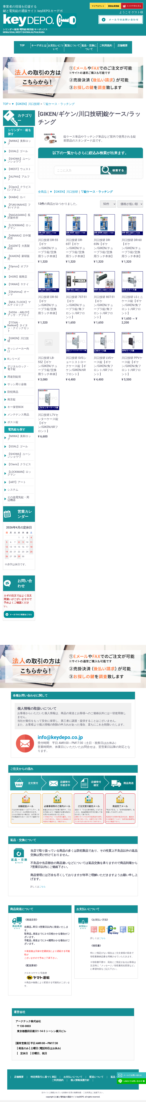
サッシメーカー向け (18, 350)
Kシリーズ (13, 358)
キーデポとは (38, 45)
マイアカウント (98, 6)
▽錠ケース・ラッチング (59, 104)
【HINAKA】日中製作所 (19, 237)
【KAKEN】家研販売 (18, 257)
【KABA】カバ (16, 197)
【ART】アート (16, 482)
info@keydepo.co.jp (60, 737)
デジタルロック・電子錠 (18, 368)
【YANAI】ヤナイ (18, 284)
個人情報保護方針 (80, 1080)
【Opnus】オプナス (18, 268)
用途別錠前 (14, 376)
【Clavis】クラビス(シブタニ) (19, 188)
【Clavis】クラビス (19, 464)
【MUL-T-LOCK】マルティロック (19, 303)
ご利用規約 (105, 45)
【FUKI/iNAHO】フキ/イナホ (19, 206)
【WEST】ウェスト (19, 169)
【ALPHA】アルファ (18, 178)
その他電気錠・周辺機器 (18, 499)
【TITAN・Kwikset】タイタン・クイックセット (18, 326)
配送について (72, 45)
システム (12, 489)
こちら (42, 886)
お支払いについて (73, 1077)
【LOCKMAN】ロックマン (19, 227)
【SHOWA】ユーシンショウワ (19, 160)
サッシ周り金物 (16, 384)
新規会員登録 (113, 6)
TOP (22, 45)
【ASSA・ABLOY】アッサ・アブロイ (19, 314)
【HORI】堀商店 (17, 276)
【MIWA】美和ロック (19, 142)
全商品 (42, 191)
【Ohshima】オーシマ (18, 293)
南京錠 (11, 399)
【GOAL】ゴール (17, 151)
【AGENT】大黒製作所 (18, 247)
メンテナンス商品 (18, 414)
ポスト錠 (12, 422)
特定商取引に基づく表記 (43, 1077)
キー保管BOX (15, 407)
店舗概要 (122, 45)
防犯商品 (12, 391)
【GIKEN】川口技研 (18, 340)
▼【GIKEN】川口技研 (25, 104)
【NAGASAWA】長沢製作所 (18, 216)
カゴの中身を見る (132, 6)
